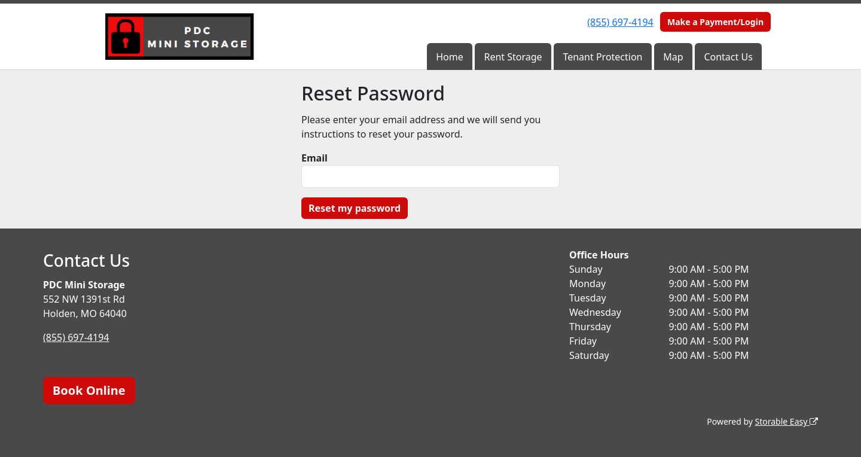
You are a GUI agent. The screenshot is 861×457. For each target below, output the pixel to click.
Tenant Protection (602, 56)
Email (314, 157)
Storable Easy (786, 421)
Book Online (89, 390)
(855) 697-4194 (620, 22)
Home (449, 56)
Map (673, 56)
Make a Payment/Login (715, 22)
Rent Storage (513, 56)
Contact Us (728, 56)
